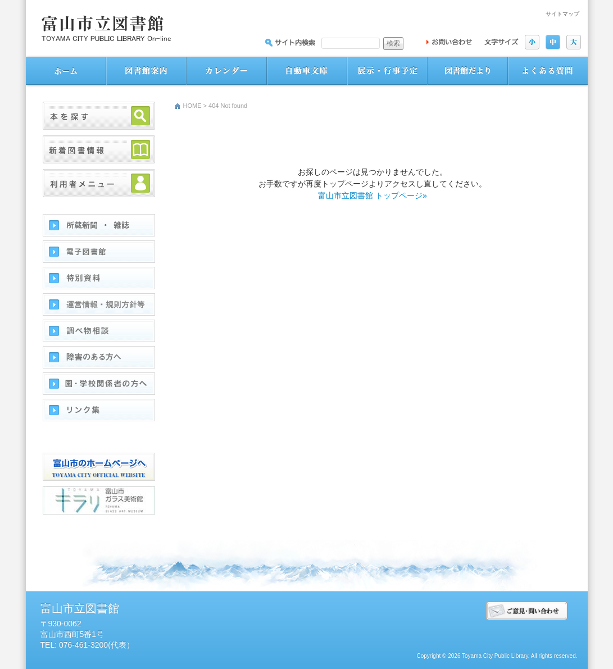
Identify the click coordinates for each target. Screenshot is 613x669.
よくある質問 (548, 71)
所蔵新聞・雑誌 (99, 225)
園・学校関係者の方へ (99, 383)
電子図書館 (99, 251)
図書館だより (468, 71)
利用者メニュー (99, 183)
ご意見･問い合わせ (526, 611)
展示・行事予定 (387, 71)
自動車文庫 (307, 71)
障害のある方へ (99, 357)
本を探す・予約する (99, 116)
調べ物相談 (99, 331)
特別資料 (99, 278)
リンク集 (99, 410)
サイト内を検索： (290, 42)
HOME (192, 105)
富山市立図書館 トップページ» (372, 195)
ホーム (66, 71)
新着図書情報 (99, 149)
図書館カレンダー (227, 71)
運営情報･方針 (99, 304)
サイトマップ (562, 14)
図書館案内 (146, 71)
